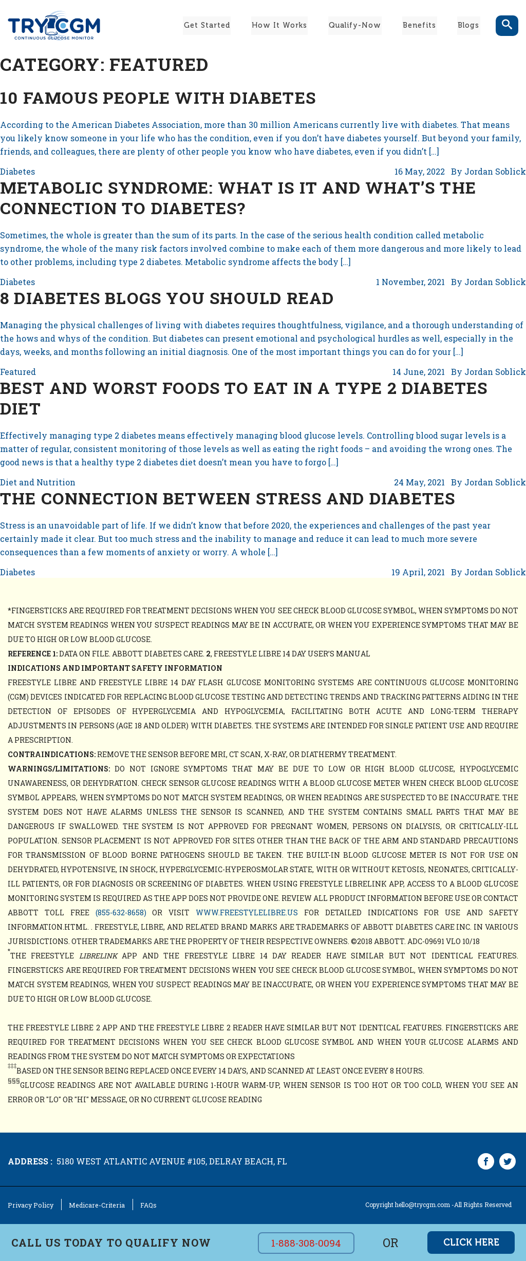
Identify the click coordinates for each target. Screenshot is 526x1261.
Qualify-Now (354, 25)
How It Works (279, 25)
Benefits (419, 25)
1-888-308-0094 (308, 1242)
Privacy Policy (29, 1205)
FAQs (140, 1205)
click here (471, 1242)
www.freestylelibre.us (247, 912)
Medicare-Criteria (91, 1205)
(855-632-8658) (121, 912)
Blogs (469, 25)
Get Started (206, 25)
